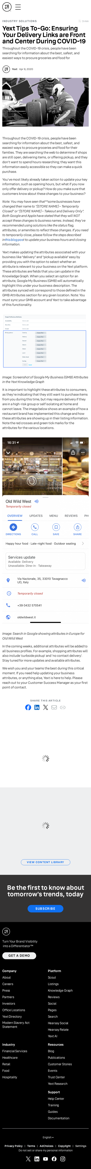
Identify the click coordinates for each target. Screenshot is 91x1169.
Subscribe (45, 909)
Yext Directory (12, 1017)
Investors (8, 1004)
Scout (52, 978)
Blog (51, 1051)
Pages (52, 1010)
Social (52, 1004)
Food (5, 1071)
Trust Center (56, 1077)
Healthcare (9, 1058)
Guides (53, 1112)
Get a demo (19, 956)
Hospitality (9, 1077)
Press (6, 991)
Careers (7, 984)
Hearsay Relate (58, 1030)
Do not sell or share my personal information (46, 1150)
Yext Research (57, 1084)
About (6, 978)
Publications (56, 1058)
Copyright (64, 1146)
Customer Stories (60, 1064)
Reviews (54, 997)
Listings (53, 984)
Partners (8, 997)
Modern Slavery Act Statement (16, 1025)
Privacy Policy (14, 1146)
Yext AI (52, 1036)
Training (53, 1105)
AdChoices (46, 1146)
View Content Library (45, 862)
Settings (80, 1146)
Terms (31, 1146)
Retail (6, 1064)
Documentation (58, 1118)
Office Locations (13, 1010)
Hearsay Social (58, 1023)
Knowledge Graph (60, 991)
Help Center (56, 1099)
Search (53, 1017)
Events (52, 1071)
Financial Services (14, 1051)
